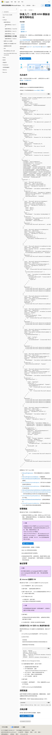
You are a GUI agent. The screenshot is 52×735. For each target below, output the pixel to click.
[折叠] (16, 9)
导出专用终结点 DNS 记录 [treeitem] (9, 51)
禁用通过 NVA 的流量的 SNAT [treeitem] (10, 43)
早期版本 (27, 732)
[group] (35, 281)
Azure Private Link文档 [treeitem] (7, 14)
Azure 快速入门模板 (39, 90)
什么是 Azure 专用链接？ (27, 716)
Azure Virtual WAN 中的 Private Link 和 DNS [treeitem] (10, 54)
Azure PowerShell (37, 46)
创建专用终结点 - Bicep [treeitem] (10, 33)
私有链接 (30, 10)
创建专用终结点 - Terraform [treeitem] (10, 38)
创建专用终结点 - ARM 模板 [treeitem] (11, 36)
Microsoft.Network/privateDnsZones (30, 486)
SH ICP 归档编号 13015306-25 (7, 730)
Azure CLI (45, 46)
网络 (25, 10)
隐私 (33, 730)
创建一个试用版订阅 (26, 80)
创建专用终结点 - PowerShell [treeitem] (11, 28)
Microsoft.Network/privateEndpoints (30, 482)
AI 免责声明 (20, 732)
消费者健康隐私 (4, 734)
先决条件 (23, 24)
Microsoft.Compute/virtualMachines (30, 503)
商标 (17, 734)
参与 (36, 732)
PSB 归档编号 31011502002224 (22, 730)
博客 (31, 732)
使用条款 (12, 734)
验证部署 (23, 29)
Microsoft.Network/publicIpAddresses (31, 495)
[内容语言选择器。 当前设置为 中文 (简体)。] (5, 727)
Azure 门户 (29, 46)
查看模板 (23, 26)
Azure (21, 10)
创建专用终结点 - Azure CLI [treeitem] (10, 31)
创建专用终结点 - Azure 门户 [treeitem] (10, 25)
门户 (43, 5)
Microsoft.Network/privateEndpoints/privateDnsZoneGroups (36, 492)
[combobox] (9, 12)
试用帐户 (48, 5)
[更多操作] (50, 10)
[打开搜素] (49, 2)
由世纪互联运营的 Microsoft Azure (8, 732)
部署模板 (23, 27)
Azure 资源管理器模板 (25, 40)
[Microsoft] (2, 2)
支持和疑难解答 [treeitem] (6, 67)
